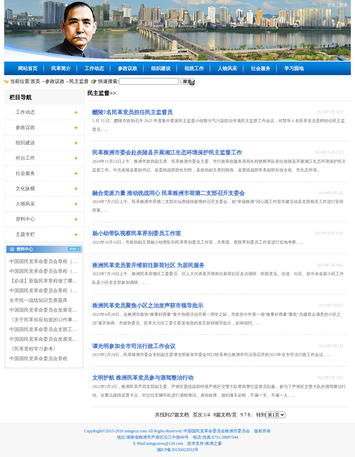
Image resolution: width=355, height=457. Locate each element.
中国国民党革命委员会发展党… (43, 310)
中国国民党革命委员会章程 (38, 358)
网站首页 (27, 68)
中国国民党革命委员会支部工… (43, 329)
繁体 (343, 4)
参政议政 (127, 68)
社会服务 (260, 68)
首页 (35, 81)
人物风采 (227, 68)
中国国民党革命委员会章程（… (43, 261)
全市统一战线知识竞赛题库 (38, 300)
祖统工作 (194, 68)
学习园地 (294, 68)
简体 (331, 4)
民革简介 (61, 68)
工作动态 (94, 68)
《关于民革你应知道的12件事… (43, 319)
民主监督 (79, 81)
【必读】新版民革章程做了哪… (43, 280)
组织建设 (161, 68)
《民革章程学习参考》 (33, 349)
